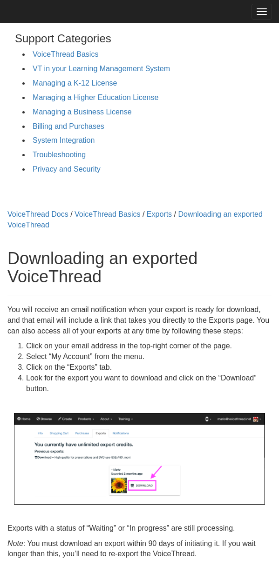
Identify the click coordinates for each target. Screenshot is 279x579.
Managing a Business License (82, 112)
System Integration (64, 140)
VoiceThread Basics (65, 54)
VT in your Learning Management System (101, 69)
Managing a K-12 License (75, 83)
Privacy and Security (67, 169)
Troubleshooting (59, 155)
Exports (159, 214)
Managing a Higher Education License (95, 97)
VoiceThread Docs (37, 214)
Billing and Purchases (68, 126)
